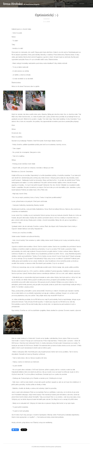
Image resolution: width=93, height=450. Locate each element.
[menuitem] (82, 3)
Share (15, 429)
